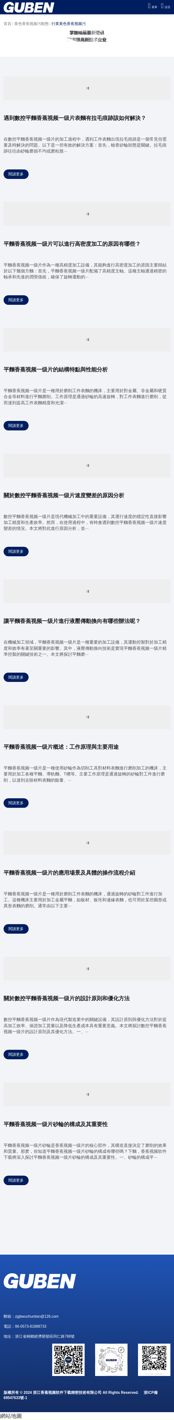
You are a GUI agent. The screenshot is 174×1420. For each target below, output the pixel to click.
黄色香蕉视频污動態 (31, 24)
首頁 (7, 24)
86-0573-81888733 (30, 1326)
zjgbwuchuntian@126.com (37, 1316)
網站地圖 (11, 1416)
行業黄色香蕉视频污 (68, 24)
